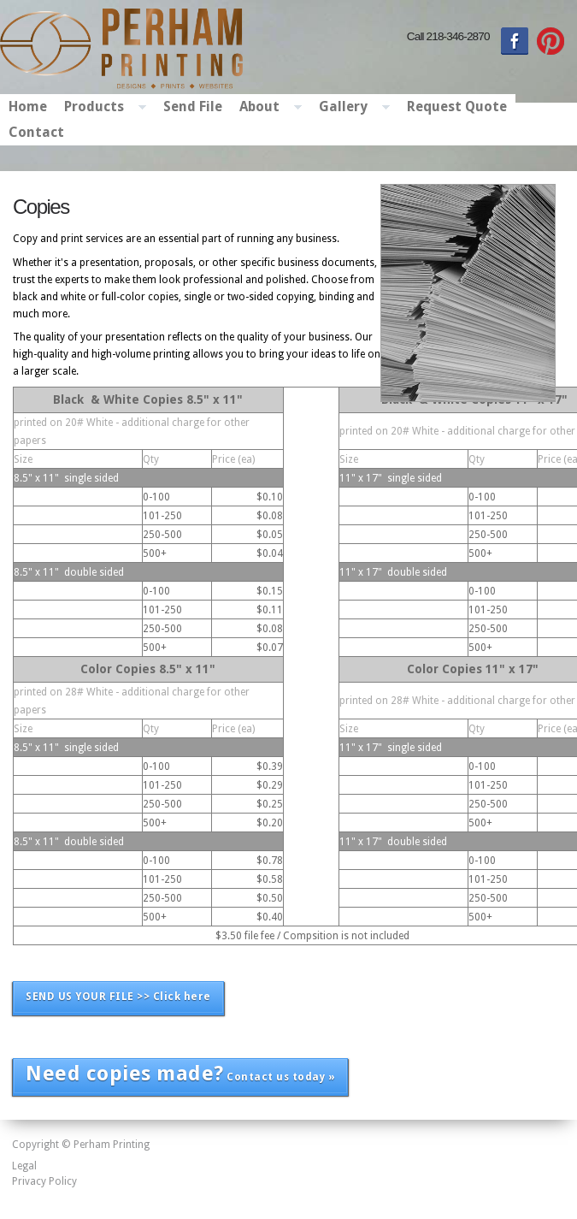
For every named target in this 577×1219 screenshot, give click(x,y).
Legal (24, 1166)
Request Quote (457, 106)
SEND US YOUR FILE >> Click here (118, 997)
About (266, 107)
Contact (36, 132)
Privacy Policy (44, 1181)
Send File (192, 106)
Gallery (350, 107)
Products (101, 107)
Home (28, 106)
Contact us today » (180, 1074)
